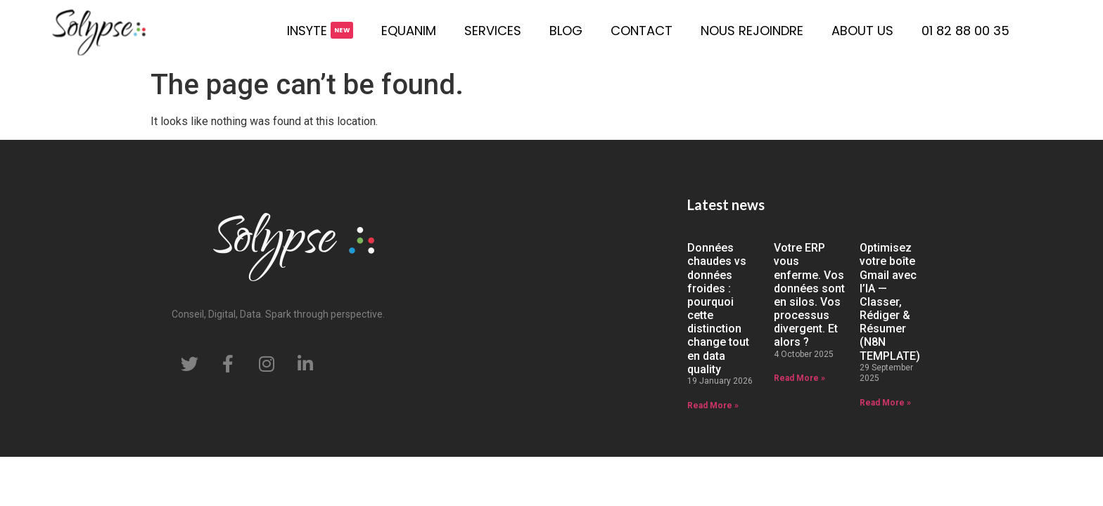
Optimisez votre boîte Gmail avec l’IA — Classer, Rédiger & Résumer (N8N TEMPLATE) (890, 302)
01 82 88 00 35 (965, 30)
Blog (565, 30)
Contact (641, 30)
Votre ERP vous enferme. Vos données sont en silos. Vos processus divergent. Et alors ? (809, 295)
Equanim (408, 30)
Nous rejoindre (752, 30)
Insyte (307, 30)
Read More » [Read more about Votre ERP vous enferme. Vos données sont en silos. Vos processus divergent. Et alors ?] (799, 378)
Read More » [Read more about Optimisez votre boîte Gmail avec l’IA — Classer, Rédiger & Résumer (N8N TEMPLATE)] (885, 403)
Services (492, 30)
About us (862, 30)
